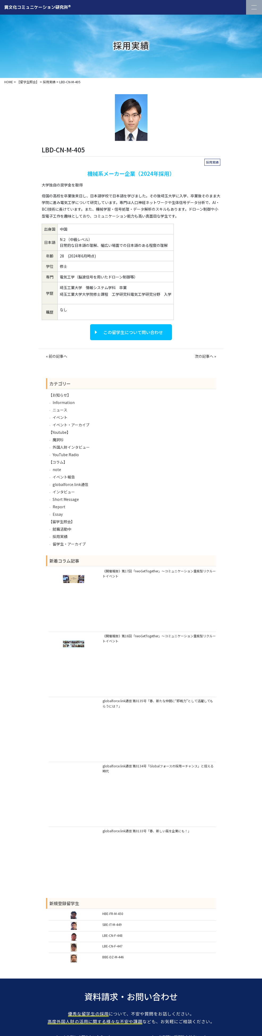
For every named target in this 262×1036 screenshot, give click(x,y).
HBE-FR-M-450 (112, 913)
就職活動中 (62, 529)
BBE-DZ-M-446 (113, 957)
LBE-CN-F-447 (112, 946)
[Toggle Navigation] (254, 7)
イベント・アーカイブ (71, 424)
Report (59, 506)
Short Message (66, 499)
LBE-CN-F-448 (112, 935)
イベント (60, 417)
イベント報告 (64, 477)
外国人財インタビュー (71, 447)
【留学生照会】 (62, 521)
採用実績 (212, 162)
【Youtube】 (59, 432)
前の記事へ (58, 356)
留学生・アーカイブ (69, 544)
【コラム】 (58, 462)
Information (64, 402)
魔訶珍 (58, 439)
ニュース (60, 410)
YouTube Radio (66, 454)
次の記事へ (204, 356)
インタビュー (64, 491)
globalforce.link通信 (70, 484)
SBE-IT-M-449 (112, 924)
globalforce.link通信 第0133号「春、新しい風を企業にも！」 (147, 831)
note (57, 469)
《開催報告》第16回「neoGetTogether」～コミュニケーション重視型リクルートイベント (159, 638)
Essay (58, 514)
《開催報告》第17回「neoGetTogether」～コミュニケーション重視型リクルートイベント (159, 573)
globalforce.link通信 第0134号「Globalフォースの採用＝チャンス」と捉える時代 (158, 768)
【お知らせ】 (60, 395)
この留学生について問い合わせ (133, 332)
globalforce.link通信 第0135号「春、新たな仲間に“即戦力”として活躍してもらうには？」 (158, 703)
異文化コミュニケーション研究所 (37, 7)
